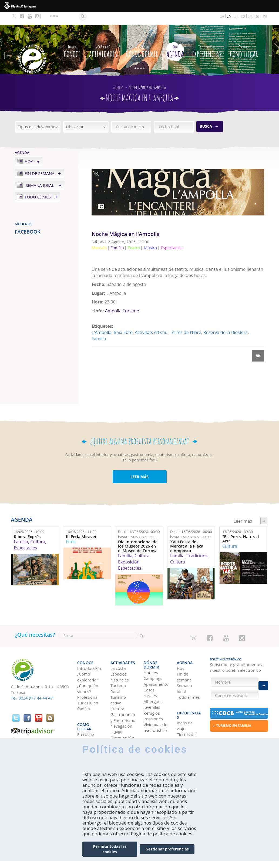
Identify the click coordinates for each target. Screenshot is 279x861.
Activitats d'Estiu (151, 319)
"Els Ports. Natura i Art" (240, 525)
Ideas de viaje (185, 700)
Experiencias (206, 37)
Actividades (103, 37)
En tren (84, 727)
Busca (206, 113)
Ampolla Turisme (122, 298)
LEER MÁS (139, 463)
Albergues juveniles (153, 683)
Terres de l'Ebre (185, 319)
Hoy (29, 148)
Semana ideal (40, 172)
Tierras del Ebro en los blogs (187, 715)
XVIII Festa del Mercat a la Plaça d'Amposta (186, 533)
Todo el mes (38, 184)
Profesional (88, 680)
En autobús (88, 715)
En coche (85, 709)
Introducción (89, 651)
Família (99, 326)
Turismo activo (118, 683)
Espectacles (25, 535)
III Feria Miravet (81, 523)
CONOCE (72, 37)
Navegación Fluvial (121, 712)
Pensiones (153, 697)
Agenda (175, 37)
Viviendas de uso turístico (155, 706)
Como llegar (244, 37)
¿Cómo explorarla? (87, 660)
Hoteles (151, 651)
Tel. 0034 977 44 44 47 (32, 685)
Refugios (152, 692)
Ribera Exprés (27, 523)
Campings (153, 657)
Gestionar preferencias (167, 849)
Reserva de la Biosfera (225, 319)
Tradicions (197, 543)
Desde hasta (139, 521)
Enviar (263, 682)
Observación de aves (122, 723)
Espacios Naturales (119, 660)
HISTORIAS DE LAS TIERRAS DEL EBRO (188, 735)
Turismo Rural (118, 671)
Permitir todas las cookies (109, 849)
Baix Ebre (123, 319)
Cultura (37, 529)
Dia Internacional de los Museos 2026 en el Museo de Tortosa (137, 533)
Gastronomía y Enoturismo (123, 700)
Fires (70, 529)
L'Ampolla (101, 319)
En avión (85, 721)
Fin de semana (40, 160)
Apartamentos (156, 663)
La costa (118, 651)
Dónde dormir (142, 37)
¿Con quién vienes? (87, 671)
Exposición (128, 549)
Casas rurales (150, 671)
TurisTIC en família (87, 688)
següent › (263, 508)
